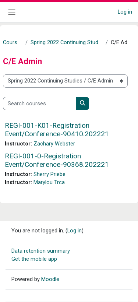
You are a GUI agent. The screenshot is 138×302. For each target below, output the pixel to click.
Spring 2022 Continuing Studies (67, 42)
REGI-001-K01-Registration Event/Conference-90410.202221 (57, 129)
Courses (12, 42)
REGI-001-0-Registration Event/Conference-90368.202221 (57, 160)
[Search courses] (39, 103)
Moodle (50, 279)
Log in (125, 11)
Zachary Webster (54, 143)
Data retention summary (40, 250)
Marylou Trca (49, 182)
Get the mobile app (34, 259)
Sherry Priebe (49, 174)
